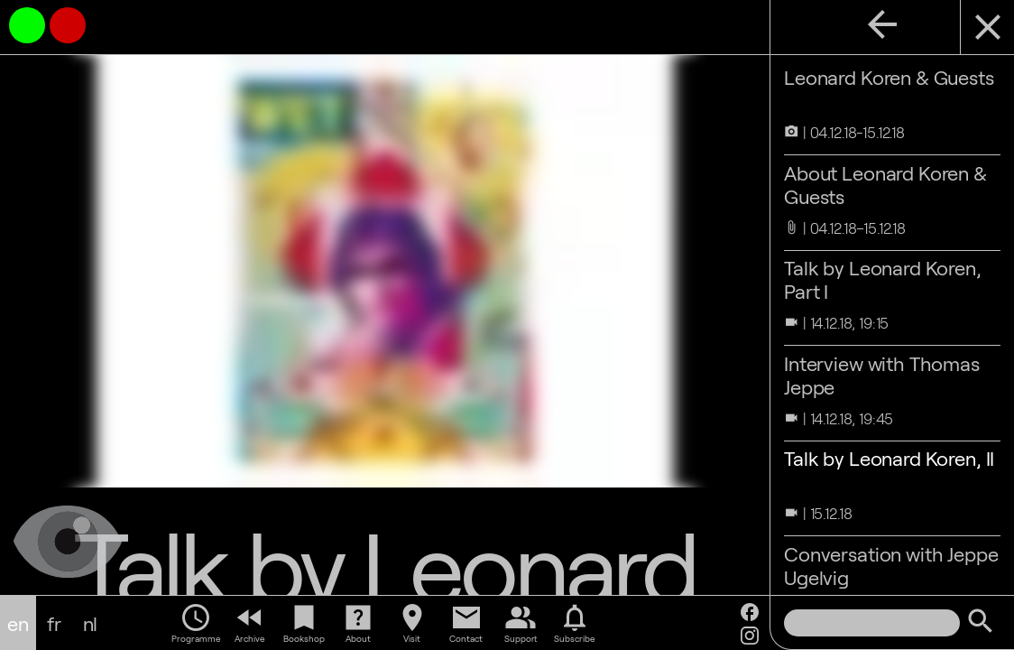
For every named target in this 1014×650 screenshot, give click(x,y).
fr (54, 623)
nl (90, 623)
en (18, 623)
